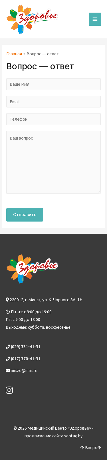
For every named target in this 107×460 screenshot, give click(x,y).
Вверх (90, 447)
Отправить (24, 214)
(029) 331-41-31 (26, 346)
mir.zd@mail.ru (24, 370)
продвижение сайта (44, 435)
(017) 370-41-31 (26, 358)
